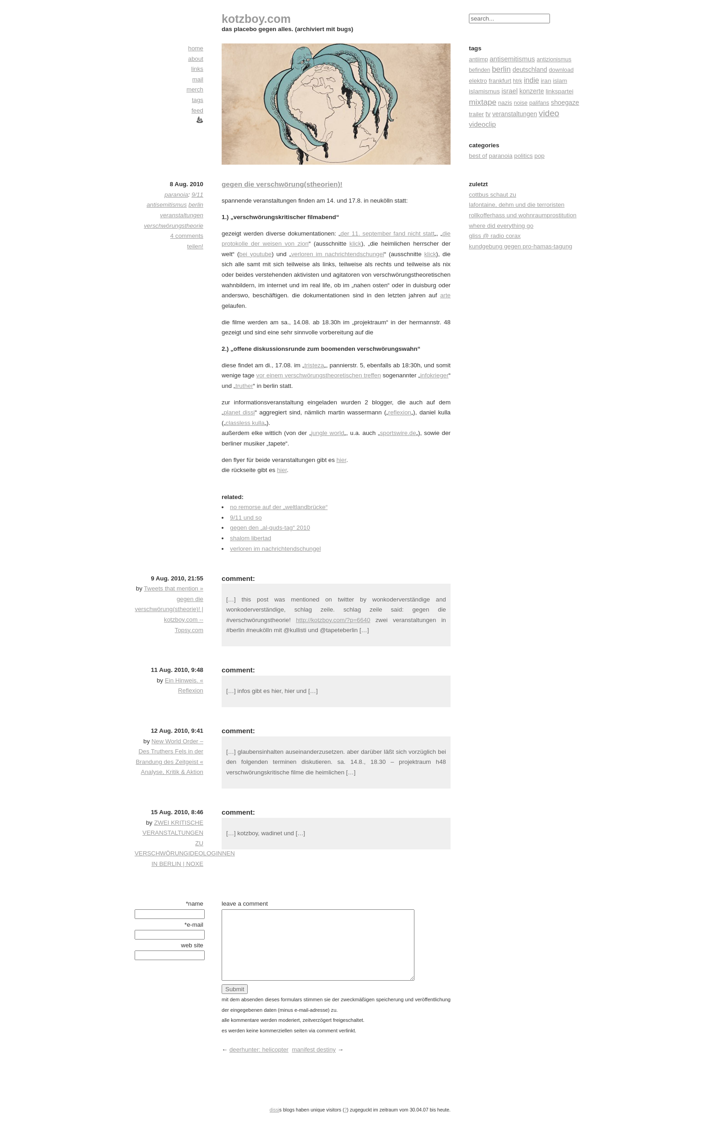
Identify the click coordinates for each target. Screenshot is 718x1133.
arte (445, 295)
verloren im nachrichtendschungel (337, 254)
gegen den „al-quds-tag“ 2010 (270, 527)
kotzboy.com (256, 18)
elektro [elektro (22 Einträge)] (478, 80)
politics (523, 155)
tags (197, 100)
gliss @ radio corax (495, 235)
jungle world (327, 433)
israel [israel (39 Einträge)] (509, 91)
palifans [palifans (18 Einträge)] (539, 103)
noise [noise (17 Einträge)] (521, 103)
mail (197, 79)
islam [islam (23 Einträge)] (560, 80)
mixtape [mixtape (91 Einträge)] (482, 102)
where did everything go (501, 225)
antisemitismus (167, 204)
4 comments (186, 235)
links (197, 68)
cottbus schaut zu (492, 194)
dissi (274, 1123)
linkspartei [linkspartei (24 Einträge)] (560, 91)
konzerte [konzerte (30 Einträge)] (531, 91)
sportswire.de (398, 433)
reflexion (399, 412)
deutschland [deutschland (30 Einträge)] (529, 69)
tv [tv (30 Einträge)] (487, 114)
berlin (196, 204)
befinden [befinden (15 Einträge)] (479, 70)
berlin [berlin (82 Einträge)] (501, 69)
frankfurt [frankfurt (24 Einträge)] (500, 80)
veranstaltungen (181, 215)
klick (355, 243)
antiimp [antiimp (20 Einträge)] (478, 59)
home (195, 48)
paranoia (501, 155)
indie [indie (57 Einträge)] (531, 80)
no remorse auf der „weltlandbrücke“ (278, 507)
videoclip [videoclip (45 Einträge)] (482, 124)
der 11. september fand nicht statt (388, 233)
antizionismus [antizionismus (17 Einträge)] (554, 59)
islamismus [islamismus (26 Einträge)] (484, 91)
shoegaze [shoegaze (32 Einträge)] (565, 102)
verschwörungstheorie (173, 225)
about (195, 58)
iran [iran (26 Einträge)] (546, 80)
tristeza (314, 365)
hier (341, 459)
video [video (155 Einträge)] (549, 113)
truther (244, 385)
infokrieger (434, 375)
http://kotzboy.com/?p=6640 (333, 620)
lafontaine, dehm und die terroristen (517, 204)
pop (539, 155)
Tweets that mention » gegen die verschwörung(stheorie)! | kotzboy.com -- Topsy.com (169, 609)
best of (478, 155)
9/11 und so (245, 517)
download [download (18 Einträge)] (561, 70)
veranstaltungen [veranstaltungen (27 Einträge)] (514, 114)
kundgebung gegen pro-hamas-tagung (520, 246)
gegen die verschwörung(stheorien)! (282, 184)
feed (197, 110)
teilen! (195, 246)
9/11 (197, 194)
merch (194, 89)
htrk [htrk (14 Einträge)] (517, 81)
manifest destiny (314, 1063)
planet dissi (239, 412)
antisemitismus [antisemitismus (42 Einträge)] (512, 59)
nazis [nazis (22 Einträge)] (505, 102)
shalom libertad (250, 538)
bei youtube (255, 254)
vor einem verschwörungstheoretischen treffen (318, 375)
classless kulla (245, 422)
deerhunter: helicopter (258, 1063)
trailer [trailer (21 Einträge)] (476, 114)
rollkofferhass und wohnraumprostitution (523, 215)
